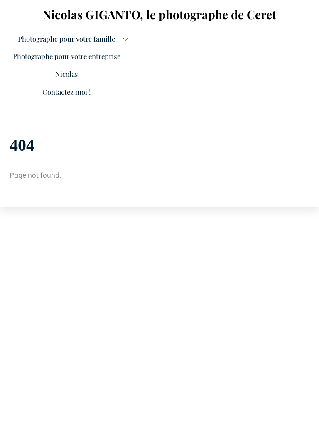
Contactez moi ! (66, 91)
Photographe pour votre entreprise (66, 56)
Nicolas (66, 73)
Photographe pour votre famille (75, 39)
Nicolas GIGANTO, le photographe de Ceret (159, 14)
